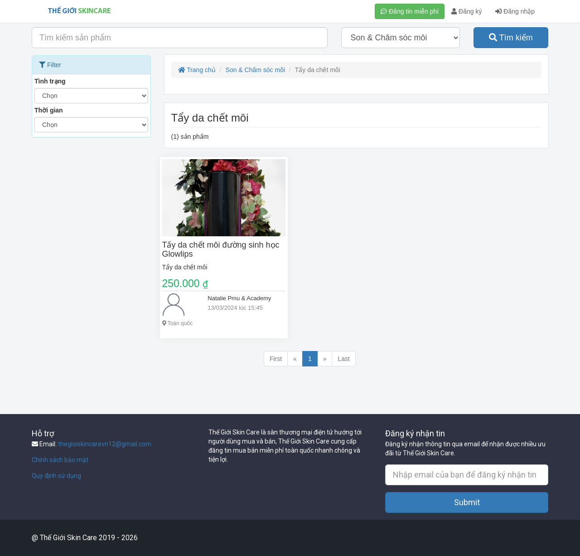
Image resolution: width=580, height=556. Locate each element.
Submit (467, 502)
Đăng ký (466, 11)
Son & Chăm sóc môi (255, 69)
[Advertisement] (91, 278)
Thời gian (48, 110)
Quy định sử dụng (56, 475)
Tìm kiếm (511, 37)
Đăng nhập (515, 11)
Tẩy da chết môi (185, 267)
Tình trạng (50, 81)
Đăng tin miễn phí (410, 11)
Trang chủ (197, 69)
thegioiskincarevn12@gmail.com (104, 444)
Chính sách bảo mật (60, 459)
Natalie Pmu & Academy (239, 298)
